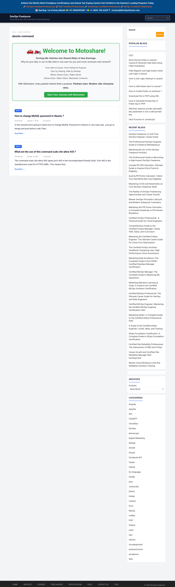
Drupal (132, 453)
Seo (130, 536)
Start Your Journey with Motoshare (65, 96)
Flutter (132, 463)
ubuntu (19, 112)
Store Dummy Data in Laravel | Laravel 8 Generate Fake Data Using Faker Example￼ (145, 63)
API (130, 415)
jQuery (132, 492)
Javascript (134, 487)
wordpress (134, 555)
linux (131, 507)
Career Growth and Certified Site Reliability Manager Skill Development (144, 355)
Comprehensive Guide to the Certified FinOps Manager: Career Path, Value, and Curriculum (144, 229)
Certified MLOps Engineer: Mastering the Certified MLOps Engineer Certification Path (146, 307)
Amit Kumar (20, 122)
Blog (90, 585)
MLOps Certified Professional (138, 6)
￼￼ (131, 55)
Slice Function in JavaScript (142, 119)
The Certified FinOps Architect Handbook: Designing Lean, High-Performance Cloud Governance (144, 250)
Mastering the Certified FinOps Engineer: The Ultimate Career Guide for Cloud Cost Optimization (146, 240)
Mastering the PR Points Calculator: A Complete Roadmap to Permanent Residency (146, 210)
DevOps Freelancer (20, 16)
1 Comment (48, 158)
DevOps (132, 429)
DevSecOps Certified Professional (104, 6)
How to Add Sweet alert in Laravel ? (145, 86)
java (131, 482)
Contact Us (103, 585)
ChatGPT (133, 419)
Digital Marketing (137, 439)
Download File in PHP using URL (144, 96)
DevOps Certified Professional (40, 6)
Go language (135, 473)
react (131, 531)
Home (15, 33)
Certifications (75, 585)
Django (132, 444)
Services (28, 585)
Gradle (132, 478)
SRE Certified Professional (71, 6)
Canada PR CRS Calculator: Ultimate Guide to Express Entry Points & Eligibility (146, 168)
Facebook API (135, 458)
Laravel (132, 502)
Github (132, 468)
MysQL (132, 511)
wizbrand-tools (136, 550)
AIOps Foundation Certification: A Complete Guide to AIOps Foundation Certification (146, 337)
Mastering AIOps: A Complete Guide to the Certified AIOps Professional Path (146, 318)
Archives (133, 386)
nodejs (132, 516)
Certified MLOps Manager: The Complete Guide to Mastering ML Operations (144, 275)
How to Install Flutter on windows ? (145, 91)
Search (132, 30)
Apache (132, 410)
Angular (132, 405)
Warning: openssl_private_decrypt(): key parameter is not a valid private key (145, 112)
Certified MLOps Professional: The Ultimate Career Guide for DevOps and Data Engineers (145, 297)
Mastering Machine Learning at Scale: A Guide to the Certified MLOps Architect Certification (143, 286)
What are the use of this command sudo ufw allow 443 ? (46, 153)
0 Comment (48, 122)
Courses (41, 585)
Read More (21, 135)
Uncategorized (135, 545)
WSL (131, 560)
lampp (132, 497)
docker (132, 448)
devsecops (134, 434)
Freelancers (57, 585)
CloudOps (133, 424)
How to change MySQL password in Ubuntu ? (40, 117)
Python (132, 526)
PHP (131, 521)
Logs (116, 585)
